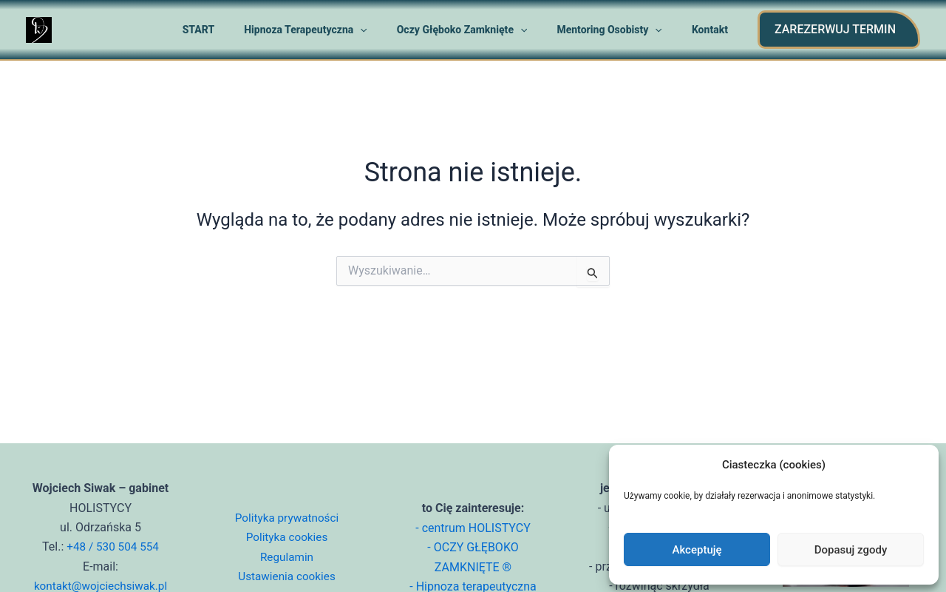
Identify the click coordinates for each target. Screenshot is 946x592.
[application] (391, 29)
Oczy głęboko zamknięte (484, 29)
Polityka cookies (287, 537)
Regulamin (287, 557)
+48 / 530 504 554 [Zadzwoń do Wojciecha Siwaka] (112, 546)
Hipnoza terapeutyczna (336, 29)
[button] (839, 29)
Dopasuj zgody (851, 549)
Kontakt (714, 30)
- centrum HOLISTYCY (473, 528)
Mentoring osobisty (623, 29)
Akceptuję (696, 549)
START (238, 30)
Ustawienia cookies (287, 576)
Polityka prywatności (286, 518)
